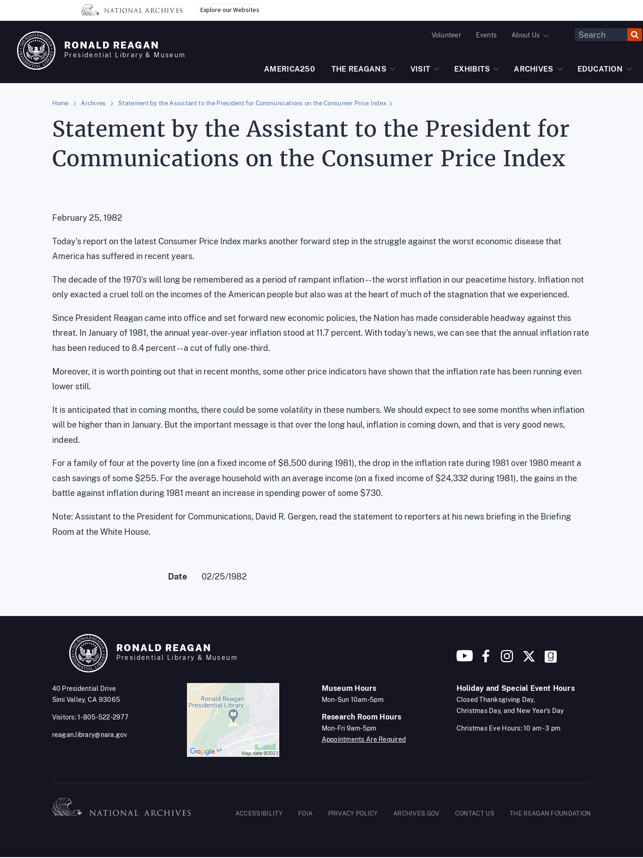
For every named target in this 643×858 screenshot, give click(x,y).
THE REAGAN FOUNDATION (550, 813)
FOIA (305, 813)
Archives (93, 103)
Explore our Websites (229, 10)
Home (60, 103)
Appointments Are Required (364, 739)
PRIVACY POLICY (353, 813)
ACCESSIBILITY (259, 813)
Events (486, 35)
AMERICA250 (289, 69)
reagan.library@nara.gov (89, 734)
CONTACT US (474, 813)
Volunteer (446, 35)
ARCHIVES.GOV (416, 813)
